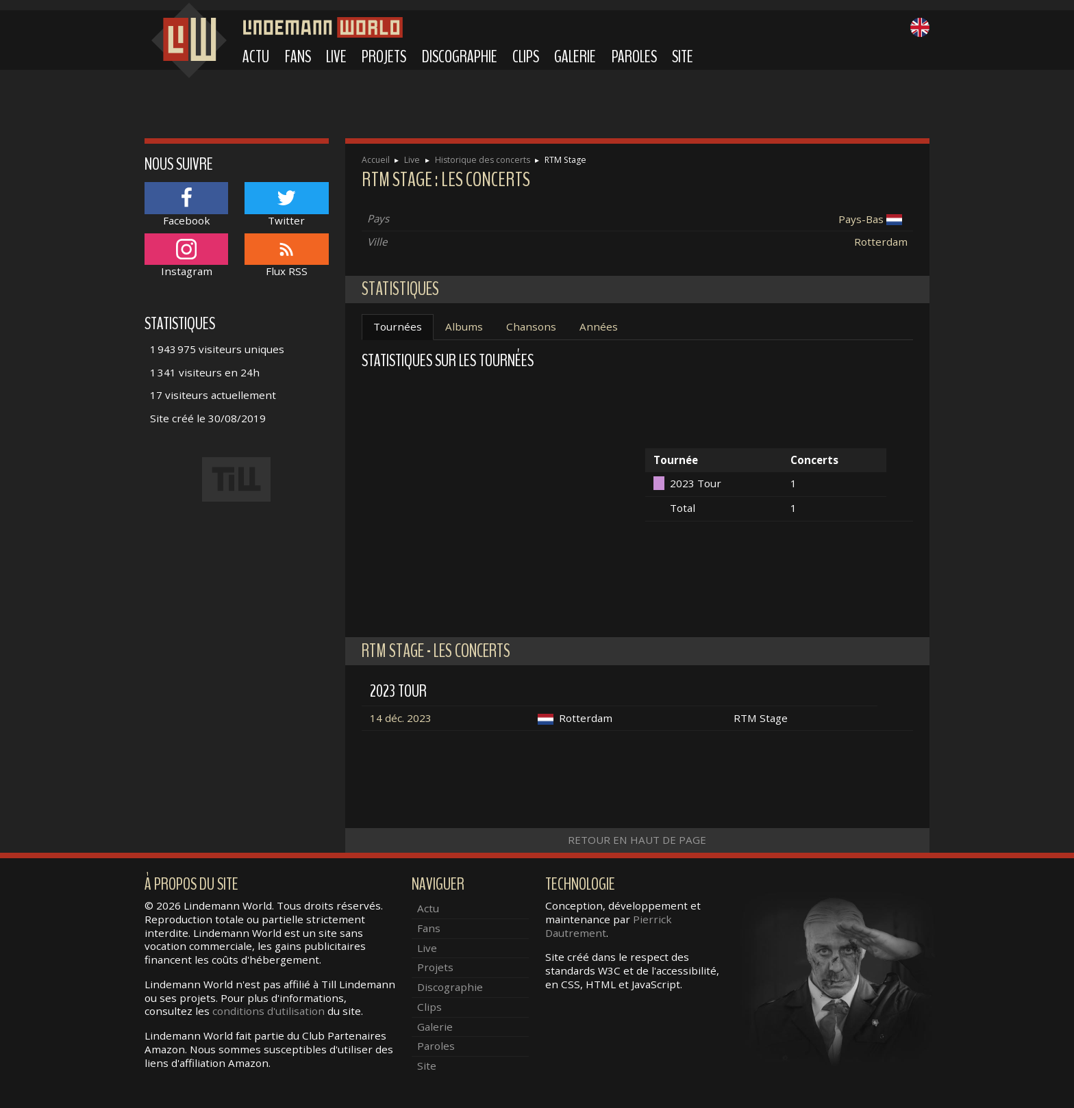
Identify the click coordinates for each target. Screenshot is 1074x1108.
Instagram (186, 255)
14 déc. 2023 (401, 718)
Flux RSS (286, 255)
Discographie (459, 56)
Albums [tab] (464, 326)
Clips (525, 56)
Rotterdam (881, 241)
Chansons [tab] (531, 326)
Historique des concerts (482, 160)
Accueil (376, 160)
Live (336, 56)
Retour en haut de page (637, 840)
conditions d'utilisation (268, 1011)
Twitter (286, 204)
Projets (384, 56)
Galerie (575, 56)
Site (682, 56)
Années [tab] (598, 326)
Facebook (186, 204)
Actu (255, 56)
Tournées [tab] (397, 326)
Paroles (634, 56)
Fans (298, 56)
